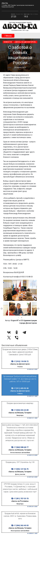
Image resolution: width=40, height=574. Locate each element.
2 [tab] (22, 318)
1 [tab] (18, 318)
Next (38, 309)
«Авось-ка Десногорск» (25, 42)
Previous (2, 309)
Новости (8, 42)
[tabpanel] (20, 308)
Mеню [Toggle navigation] (8, 35)
